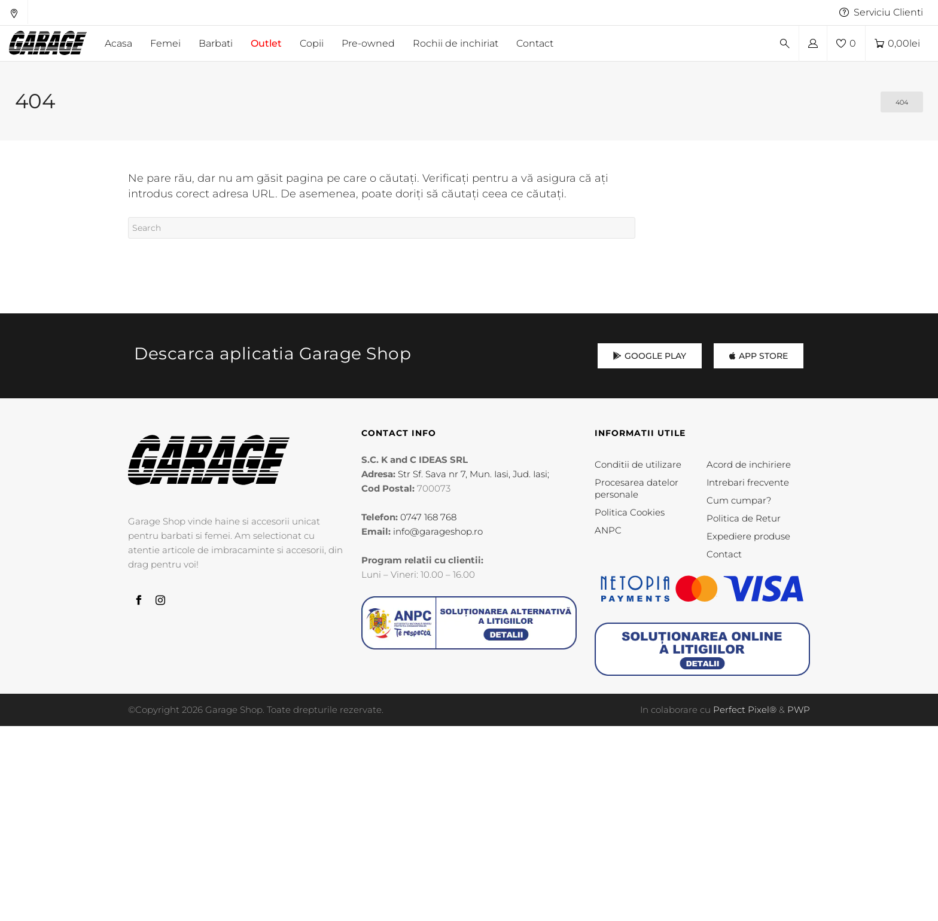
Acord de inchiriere (748, 464)
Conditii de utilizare (638, 464)
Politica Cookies (630, 512)
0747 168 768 (428, 517)
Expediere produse (748, 536)
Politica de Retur (743, 518)
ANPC (608, 530)
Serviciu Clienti (881, 12)
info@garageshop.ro (438, 531)
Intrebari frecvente (747, 482)
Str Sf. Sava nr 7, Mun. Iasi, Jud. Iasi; (473, 474)
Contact (724, 554)
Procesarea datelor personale (636, 488)
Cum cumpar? (738, 500)
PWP (798, 709)
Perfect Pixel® (744, 709)
